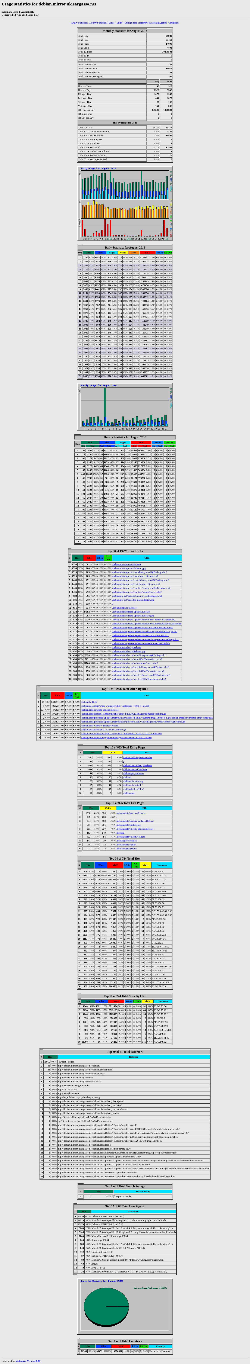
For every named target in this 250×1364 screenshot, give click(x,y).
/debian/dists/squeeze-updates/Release (131, 611)
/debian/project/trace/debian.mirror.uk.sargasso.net (137, 595)
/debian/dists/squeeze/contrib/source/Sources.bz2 (136, 584)
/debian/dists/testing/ (133, 781)
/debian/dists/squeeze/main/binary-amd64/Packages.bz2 (139, 572)
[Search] (153, 22)
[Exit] (127, 22)
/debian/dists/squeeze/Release (127, 564)
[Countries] (173, 22)
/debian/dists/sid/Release (124, 607)
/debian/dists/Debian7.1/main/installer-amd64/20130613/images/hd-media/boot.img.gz (123, 713)
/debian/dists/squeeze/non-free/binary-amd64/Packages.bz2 (141, 588)
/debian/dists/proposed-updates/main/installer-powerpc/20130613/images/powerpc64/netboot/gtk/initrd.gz (133, 721)
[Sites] (133, 22)
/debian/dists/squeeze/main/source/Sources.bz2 (135, 576)
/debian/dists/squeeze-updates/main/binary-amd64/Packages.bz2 (143, 619)
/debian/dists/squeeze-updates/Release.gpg (133, 615)
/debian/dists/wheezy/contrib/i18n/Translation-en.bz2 (138, 671)
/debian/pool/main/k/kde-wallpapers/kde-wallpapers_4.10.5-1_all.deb (115, 705)
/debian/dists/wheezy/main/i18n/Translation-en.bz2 (137, 659)
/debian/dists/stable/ (132, 785)
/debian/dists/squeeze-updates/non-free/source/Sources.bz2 (141, 643)
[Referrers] (142, 22)
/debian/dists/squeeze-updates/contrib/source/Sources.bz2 (140, 635)
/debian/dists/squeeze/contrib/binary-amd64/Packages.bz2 (140, 580)
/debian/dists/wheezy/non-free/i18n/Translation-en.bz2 (139, 678)
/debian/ (127, 777)
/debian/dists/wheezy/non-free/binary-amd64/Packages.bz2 (141, 675)
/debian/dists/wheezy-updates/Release (99, 725)
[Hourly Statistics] (98, 22)
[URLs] (111, 22)
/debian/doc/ (129, 793)
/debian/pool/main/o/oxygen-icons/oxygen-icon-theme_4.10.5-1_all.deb (116, 737)
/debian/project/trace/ (133, 773)
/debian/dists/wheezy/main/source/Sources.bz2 (135, 663)
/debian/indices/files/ (133, 789)
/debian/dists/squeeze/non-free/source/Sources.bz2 (137, 591)
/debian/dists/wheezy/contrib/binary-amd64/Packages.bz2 (140, 667)
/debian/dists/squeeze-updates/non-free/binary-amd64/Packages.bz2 (145, 639)
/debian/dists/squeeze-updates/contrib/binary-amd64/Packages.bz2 (144, 631)
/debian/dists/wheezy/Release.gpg (128, 651)
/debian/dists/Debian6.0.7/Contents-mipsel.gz (103, 729)
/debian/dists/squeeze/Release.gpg (129, 568)
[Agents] (162, 22)
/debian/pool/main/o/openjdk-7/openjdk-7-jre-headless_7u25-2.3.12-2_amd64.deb (121, 733)
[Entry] (119, 22)
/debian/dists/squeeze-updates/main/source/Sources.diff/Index (142, 627)
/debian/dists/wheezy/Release (126, 647)
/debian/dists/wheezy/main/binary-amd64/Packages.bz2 (139, 655)
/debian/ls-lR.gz (89, 701)
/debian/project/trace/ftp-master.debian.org (133, 599)
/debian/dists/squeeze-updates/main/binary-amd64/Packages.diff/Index (147, 623)
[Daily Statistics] (79, 22)
